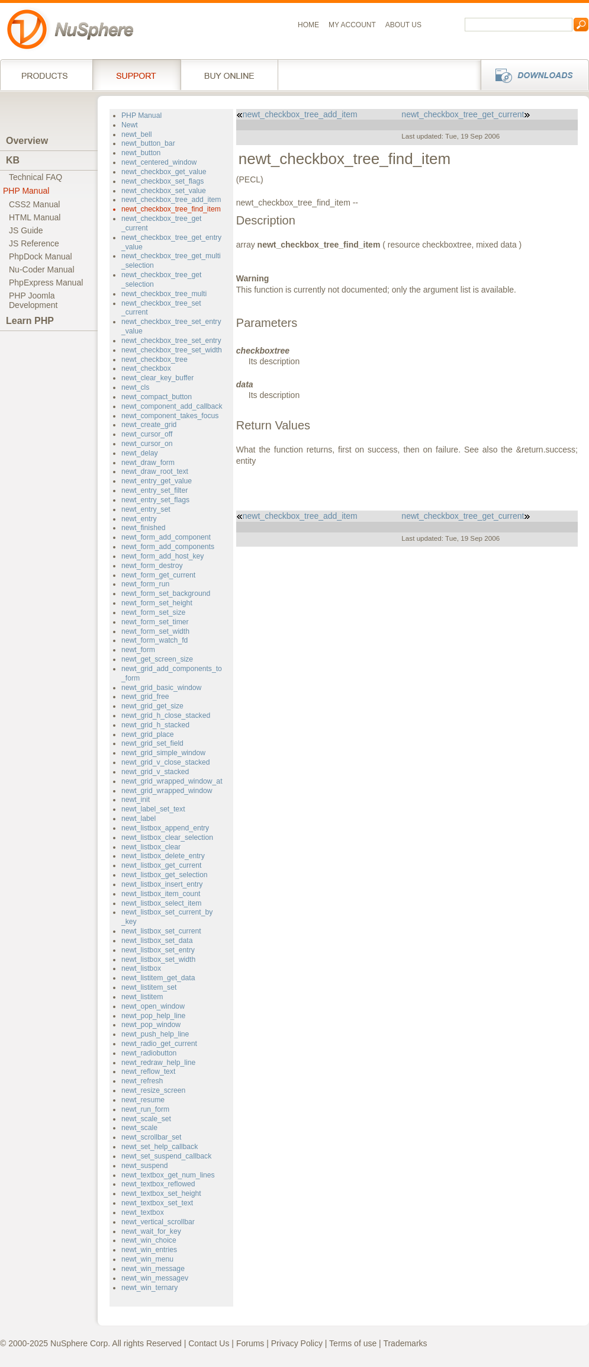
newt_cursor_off (146, 434)
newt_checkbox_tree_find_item (171, 209)
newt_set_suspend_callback (166, 1156)
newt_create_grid (148, 425)
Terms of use (352, 1343)
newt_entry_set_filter (154, 490)
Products (46, 74)
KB (13, 160)
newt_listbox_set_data (156, 940)
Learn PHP (30, 321)
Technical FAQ (35, 177)
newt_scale (139, 1128)
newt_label (138, 818)
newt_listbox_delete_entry (163, 856)
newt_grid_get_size (152, 706)
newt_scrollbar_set (151, 1137)
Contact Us (208, 1343)
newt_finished (143, 528)
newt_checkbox (146, 368)
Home (308, 25)
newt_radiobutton (148, 1053)
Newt (129, 125)
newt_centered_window (159, 162)
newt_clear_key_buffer (157, 378)
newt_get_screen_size (157, 659)
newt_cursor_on (147, 443)
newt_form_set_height (156, 603)
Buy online (229, 74)
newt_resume (143, 1100)
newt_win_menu (147, 1259)
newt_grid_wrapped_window (167, 791)
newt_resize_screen (153, 1090)
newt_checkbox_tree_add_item (171, 199)
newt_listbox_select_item (161, 903)
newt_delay (139, 453)
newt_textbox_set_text (157, 1203)
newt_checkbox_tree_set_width (171, 350)
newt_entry (139, 519)
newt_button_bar (148, 143)
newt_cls (135, 387)
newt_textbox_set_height (161, 1193)
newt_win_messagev (154, 1278)
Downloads (531, 74)
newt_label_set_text (153, 809)
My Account (352, 25)
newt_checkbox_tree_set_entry (171, 340)
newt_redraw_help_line (158, 1062)
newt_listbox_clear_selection (167, 837)
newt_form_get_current (158, 575)
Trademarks (405, 1343)
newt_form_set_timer (155, 622)
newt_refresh (142, 1081)
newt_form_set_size (153, 612)
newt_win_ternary (149, 1287)
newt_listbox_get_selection (164, 875)
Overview (27, 141)
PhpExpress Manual (46, 282)
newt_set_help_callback (159, 1147)
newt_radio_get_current (159, 1043)
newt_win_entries (149, 1250)
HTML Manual (34, 217)
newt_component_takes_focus (169, 416)
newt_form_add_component (166, 537)
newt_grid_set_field (152, 743)
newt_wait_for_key (151, 1231)
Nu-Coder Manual (42, 269)
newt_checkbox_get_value (163, 172)
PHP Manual (26, 190)
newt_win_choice (148, 1240)
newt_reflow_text (148, 1071)
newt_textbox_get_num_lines (168, 1175)
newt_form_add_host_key (162, 556)
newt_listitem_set (148, 987)
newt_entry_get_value (156, 481)
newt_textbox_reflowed (158, 1184)
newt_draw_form (148, 462)
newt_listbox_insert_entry (161, 884)
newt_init (135, 799)
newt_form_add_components (167, 547)
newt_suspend (144, 1165)
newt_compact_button (156, 397)
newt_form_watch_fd (154, 640)
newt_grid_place (147, 734)
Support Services (136, 74)
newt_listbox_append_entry (165, 828)
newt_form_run (145, 584)
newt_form (138, 650)
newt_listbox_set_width (158, 959)
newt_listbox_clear (151, 847)
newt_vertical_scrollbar (158, 1222)
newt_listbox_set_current (161, 931)
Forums (250, 1343)
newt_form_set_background (165, 593)
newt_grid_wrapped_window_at (172, 781)
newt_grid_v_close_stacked (165, 762)
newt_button (140, 153)
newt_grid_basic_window (161, 688)
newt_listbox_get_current (161, 865)
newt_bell (136, 134)
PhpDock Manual (40, 256)
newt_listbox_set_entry (158, 950)
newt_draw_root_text (154, 471)
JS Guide (26, 230)
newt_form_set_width (155, 631)
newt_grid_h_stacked (155, 725)
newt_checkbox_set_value (163, 191)
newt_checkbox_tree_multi (164, 294)
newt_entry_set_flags (155, 500)
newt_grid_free (145, 696)
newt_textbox (142, 1212)
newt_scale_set (146, 1119)
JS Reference (34, 243)
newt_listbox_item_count (160, 894)
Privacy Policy (297, 1343)
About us (403, 25)
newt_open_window (153, 1006)
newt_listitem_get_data (158, 978)
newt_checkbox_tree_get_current (465, 114)
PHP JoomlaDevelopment (33, 300)
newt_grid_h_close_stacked (165, 715)
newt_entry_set (145, 509)
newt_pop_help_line (153, 1016)
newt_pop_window (151, 1025)
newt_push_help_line (155, 1034)
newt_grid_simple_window (163, 753)
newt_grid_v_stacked (155, 772)
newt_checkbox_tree (154, 359)
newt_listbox (141, 968)
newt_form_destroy (152, 565)
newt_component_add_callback (172, 406)
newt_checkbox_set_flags (162, 181)
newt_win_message (153, 1269)
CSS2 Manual (34, 204)
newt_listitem (142, 997)
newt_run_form (145, 1109)
